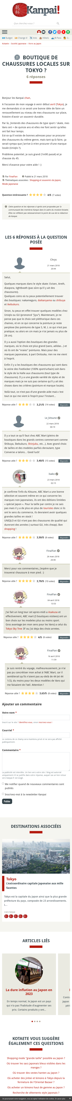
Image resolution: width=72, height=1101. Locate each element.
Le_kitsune (51, 417)
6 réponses (36, 77)
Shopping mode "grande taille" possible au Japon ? (36, 1058)
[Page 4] (39, 1021)
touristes (48, 508)
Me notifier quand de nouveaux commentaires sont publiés (34, 786)
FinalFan (13, 176)
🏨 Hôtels (44, 37)
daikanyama (45, 300)
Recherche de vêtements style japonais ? (36, 1092)
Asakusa (53, 612)
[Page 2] (34, 1021)
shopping (9, 529)
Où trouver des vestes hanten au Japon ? (36, 1072)
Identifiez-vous (25, 722)
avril (52, 104)
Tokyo (60, 104)
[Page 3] (37, 1021)
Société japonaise (18, 43)
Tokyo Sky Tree (14, 628)
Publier (7, 801)
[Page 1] (32, 1021)
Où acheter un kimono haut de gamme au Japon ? (36, 1087)
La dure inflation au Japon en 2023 (29, 992)
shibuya (60, 300)
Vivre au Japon (34, 43)
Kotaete (5, 43)
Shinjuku (33, 443)
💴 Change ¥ (21, 37)
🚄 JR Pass (56, 37)
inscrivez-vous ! (45, 722)
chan (27, 97)
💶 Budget (7, 37)
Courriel (8, 730)
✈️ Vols (33, 37)
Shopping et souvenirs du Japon (45, 180)
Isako (52, 473)
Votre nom (9, 712)
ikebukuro (13, 304)
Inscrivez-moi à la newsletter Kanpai (25, 794)
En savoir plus (60, 1099)
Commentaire (11, 750)
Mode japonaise (10, 183)
